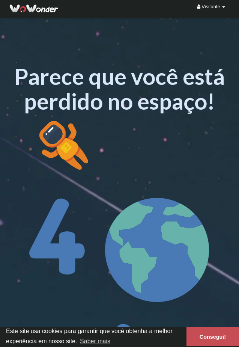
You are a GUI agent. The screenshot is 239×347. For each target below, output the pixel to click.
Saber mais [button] (95, 341)
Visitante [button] (211, 6)
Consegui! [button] (213, 337)
